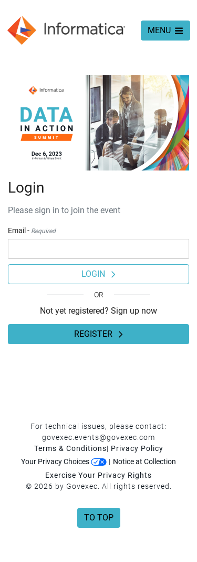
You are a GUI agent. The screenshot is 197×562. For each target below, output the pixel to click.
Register (98, 334)
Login (98, 274)
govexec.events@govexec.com (98, 437)
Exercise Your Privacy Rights (98, 475)
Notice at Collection (144, 461)
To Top (98, 518)
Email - (32, 230)
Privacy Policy (137, 448)
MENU (165, 30)
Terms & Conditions (70, 448)
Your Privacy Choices (64, 461)
